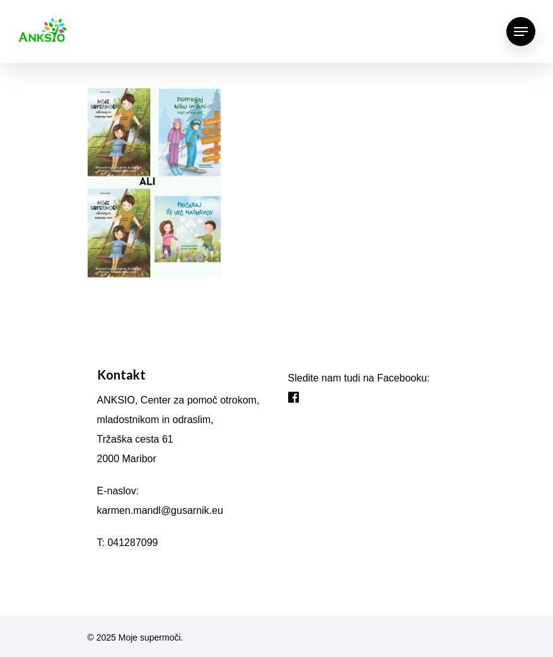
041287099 (132, 542)
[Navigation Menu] (520, 31)
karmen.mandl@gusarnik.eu (160, 510)
